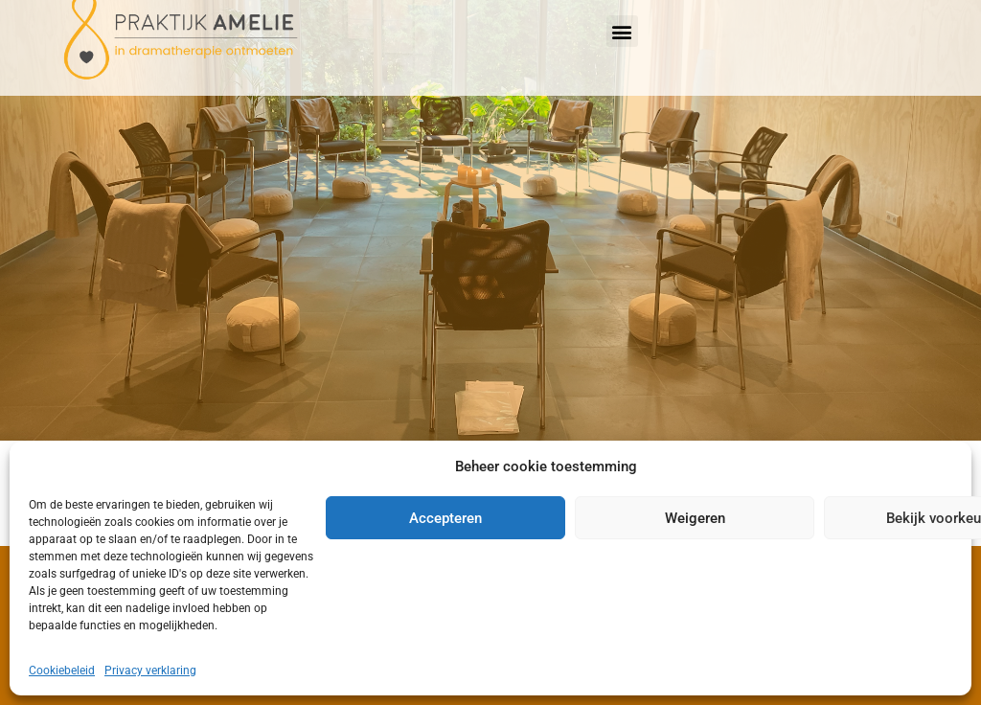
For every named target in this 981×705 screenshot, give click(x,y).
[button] (622, 31)
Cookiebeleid (62, 670)
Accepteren (445, 518)
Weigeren (695, 518)
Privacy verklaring (150, 670)
